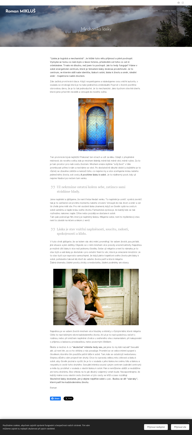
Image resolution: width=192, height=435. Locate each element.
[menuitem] (158, 11)
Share (55, 398)
